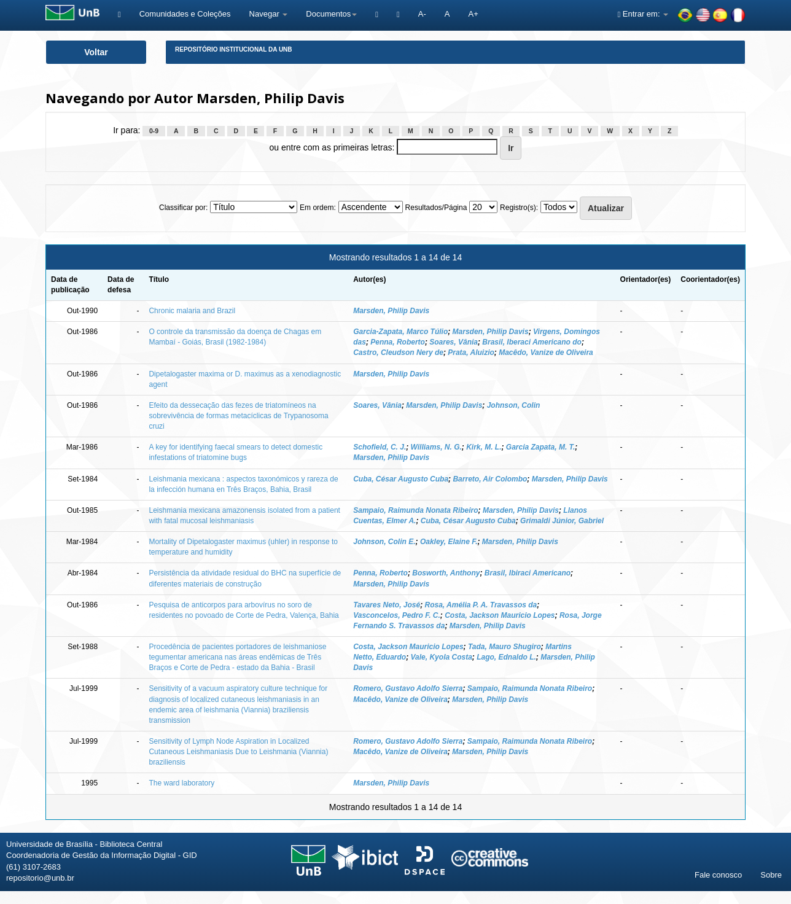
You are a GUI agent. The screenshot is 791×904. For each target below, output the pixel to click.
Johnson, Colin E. (384, 541)
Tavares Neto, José (386, 605)
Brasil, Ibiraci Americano (528, 573)
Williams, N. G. (436, 447)
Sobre (771, 874)
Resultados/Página (436, 207)
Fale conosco (718, 874)
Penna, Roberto (397, 342)
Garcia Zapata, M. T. (540, 447)
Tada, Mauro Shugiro (504, 646)
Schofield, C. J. (379, 447)
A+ (473, 13)
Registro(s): (519, 207)
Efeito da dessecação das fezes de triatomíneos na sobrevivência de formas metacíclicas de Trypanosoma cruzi (238, 416)
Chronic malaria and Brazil (192, 310)
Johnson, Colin (513, 405)
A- (422, 13)
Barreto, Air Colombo (490, 479)
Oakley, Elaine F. (449, 541)
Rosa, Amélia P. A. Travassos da (481, 605)
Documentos (331, 13)
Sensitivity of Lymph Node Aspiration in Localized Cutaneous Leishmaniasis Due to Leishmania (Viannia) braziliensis (238, 751)
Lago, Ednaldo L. (506, 657)
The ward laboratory (181, 783)
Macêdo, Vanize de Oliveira (546, 352)
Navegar (268, 13)
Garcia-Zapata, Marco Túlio (400, 331)
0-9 (153, 130)
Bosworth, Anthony (446, 573)
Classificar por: (183, 207)
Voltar (96, 52)
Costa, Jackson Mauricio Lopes (500, 615)
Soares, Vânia (453, 342)
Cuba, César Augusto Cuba (400, 479)
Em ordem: (318, 207)
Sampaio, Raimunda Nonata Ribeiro (415, 510)
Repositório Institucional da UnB (233, 49)
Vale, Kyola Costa (441, 657)
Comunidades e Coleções (185, 13)
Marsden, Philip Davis (391, 310)
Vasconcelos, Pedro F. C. (396, 615)
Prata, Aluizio (471, 352)
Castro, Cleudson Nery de (398, 352)
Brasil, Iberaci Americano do (532, 342)
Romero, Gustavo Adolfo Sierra (407, 688)
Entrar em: (642, 13)
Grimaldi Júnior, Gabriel (562, 520)
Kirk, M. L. (483, 447)
